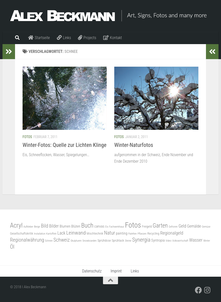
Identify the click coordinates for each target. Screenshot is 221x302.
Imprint (116, 271)
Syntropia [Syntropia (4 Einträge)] (158, 240)
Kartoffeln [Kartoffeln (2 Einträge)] (51, 233)
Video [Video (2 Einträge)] (168, 240)
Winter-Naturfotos (133, 145)
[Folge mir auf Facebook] (198, 290)
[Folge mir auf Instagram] (207, 290)
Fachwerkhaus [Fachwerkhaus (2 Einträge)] (116, 226)
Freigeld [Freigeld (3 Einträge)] (147, 226)
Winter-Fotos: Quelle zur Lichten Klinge (64, 145)
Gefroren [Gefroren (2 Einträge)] (173, 226)
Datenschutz (92, 271)
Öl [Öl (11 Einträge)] (12, 247)
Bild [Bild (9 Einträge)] (44, 226)
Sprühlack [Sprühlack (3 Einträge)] (118, 240)
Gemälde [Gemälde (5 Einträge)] (194, 226)
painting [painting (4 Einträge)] (121, 233)
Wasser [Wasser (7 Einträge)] (195, 240)
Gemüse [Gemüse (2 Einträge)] (206, 226)
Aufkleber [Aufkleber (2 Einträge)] (28, 226)
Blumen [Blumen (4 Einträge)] (65, 226)
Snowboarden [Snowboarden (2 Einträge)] (89, 240)
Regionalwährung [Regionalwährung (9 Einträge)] (27, 240)
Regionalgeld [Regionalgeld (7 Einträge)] (171, 233)
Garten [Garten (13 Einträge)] (160, 225)
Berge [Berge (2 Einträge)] (37, 226)
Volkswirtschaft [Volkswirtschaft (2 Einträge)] (180, 240)
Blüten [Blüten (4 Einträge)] (75, 226)
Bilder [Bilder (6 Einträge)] (54, 226)
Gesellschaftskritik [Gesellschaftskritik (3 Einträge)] (21, 233)
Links (135, 271)
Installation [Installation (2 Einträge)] (39, 233)
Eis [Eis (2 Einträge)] (106, 226)
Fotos (27, 137)
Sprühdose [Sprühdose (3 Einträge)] (104, 240)
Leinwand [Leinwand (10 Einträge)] (76, 233)
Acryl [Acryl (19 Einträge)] (16, 225)
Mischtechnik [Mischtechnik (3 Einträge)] (95, 233)
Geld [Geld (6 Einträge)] (182, 226)
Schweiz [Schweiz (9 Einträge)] (61, 240)
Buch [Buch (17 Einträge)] (87, 225)
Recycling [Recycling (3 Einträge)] (153, 233)
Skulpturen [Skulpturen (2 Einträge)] (76, 240)
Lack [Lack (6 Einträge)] (61, 233)
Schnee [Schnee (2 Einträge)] (48, 240)
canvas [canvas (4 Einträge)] (99, 226)
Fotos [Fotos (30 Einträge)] (133, 225)
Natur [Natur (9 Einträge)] (109, 233)
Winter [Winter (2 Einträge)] (206, 240)
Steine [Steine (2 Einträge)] (128, 240)
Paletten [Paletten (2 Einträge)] (132, 233)
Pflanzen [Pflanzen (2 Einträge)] (142, 233)
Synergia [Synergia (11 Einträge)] (141, 240)
